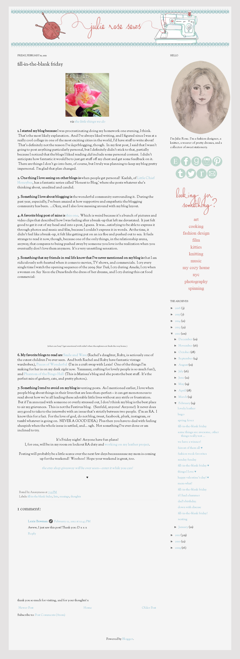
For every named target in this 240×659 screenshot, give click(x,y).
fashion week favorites (192, 454)
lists (56, 497)
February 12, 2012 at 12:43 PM (72, 521)
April (182, 391)
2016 (178, 308)
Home (88, 608)
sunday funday (187, 460)
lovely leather (186, 408)
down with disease (189, 507)
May (181, 384)
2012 (178, 334)
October (184, 352)
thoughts (76, 497)
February (184, 403)
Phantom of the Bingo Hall (44, 374)
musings (64, 497)
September (185, 359)
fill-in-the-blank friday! (192, 513)
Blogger (127, 639)
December (185, 339)
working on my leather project (127, 444)
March (183, 397)
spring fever (186, 420)
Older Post (149, 608)
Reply (32, 534)
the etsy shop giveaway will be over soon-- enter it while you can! (87, 468)
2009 (178, 548)
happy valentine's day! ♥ (193, 478)
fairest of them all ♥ (190, 448)
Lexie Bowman (38, 521)
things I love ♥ (187, 472)
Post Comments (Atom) (50, 615)
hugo (181, 414)
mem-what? (185, 483)
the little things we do (90, 121)
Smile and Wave (75, 355)
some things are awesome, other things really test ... (198, 434)
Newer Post (26, 608)
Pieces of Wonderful (52, 364)
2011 (178, 535)
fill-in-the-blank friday (40, 497)
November (185, 346)
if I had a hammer (189, 495)
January (183, 527)
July (181, 371)
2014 (178, 321)
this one (72, 215)
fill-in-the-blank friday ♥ (193, 466)
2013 (178, 327)
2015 (178, 314)
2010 (178, 541)
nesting (182, 519)
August (183, 365)
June (181, 378)
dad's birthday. (187, 501)
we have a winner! (189, 442)
